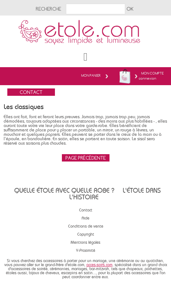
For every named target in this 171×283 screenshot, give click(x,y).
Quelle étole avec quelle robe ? (64, 190)
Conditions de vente (85, 226)
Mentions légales (85, 242)
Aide (85, 218)
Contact (85, 210)
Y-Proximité (85, 250)
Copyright (85, 234)
